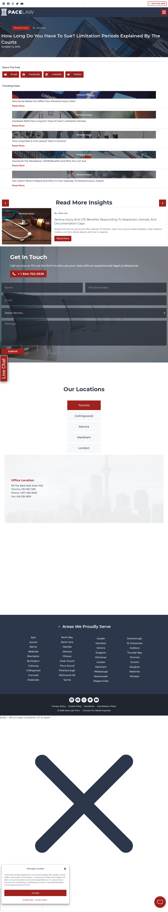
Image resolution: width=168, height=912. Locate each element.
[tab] (84, 405)
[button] (65, 868)
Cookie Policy (28, 900)
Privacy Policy (41, 900)
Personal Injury (21, 28)
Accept (35, 893)
